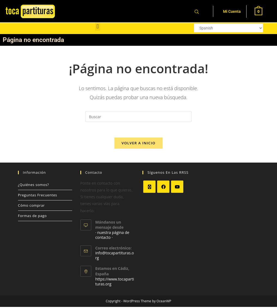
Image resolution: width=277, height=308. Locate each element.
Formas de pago (32, 216)
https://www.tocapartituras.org (114, 282)
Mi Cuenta (232, 11)
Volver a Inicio (138, 144)
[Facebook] (163, 188)
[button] (97, 26)
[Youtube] (177, 188)
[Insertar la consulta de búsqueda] (138, 116)
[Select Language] (228, 28)
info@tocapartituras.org (114, 257)
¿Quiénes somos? (33, 185)
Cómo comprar (31, 206)
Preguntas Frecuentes (37, 196)
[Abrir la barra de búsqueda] (196, 11)
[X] (149, 188)
